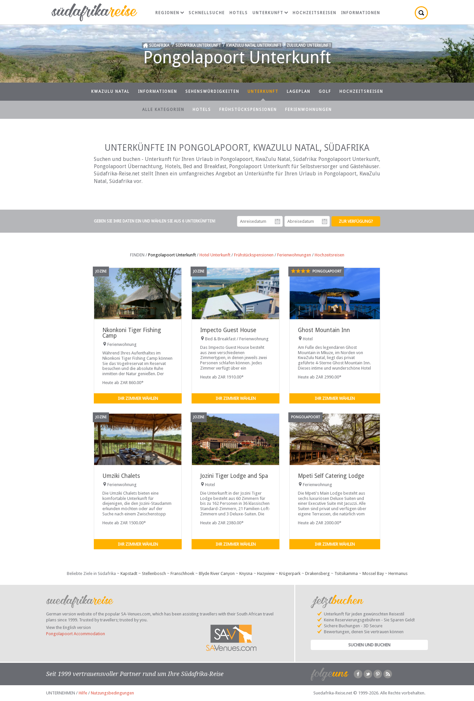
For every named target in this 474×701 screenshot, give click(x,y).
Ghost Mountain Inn (324, 330)
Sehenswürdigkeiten (212, 91)
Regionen (169, 13)
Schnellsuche (207, 13)
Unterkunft (270, 13)
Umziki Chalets (121, 476)
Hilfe (83, 692)
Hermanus (398, 573)
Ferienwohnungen (308, 109)
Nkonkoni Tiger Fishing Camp (131, 333)
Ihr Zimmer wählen (138, 398)
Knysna (245, 573)
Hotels (238, 13)
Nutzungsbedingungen (112, 692)
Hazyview (266, 573)
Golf (325, 91)
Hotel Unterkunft (214, 254)
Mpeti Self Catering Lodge (331, 476)
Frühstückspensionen (248, 109)
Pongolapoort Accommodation (75, 633)
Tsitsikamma (346, 573)
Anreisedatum (277, 221)
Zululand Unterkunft (309, 45)
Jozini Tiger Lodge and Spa (234, 476)
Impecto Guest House (228, 330)
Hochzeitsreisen (314, 13)
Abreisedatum (324, 221)
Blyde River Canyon (217, 573)
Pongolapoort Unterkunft (172, 254)
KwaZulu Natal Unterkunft (253, 45)
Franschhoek (182, 573)
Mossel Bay (373, 573)
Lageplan (298, 91)
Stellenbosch (154, 573)
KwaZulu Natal (110, 91)
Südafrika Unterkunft (198, 45)
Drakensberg (317, 573)
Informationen (360, 13)
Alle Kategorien (163, 109)
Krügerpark (290, 573)
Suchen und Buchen (369, 644)
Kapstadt (128, 573)
